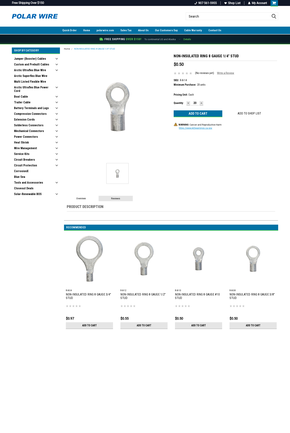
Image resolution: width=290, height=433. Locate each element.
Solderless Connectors (28, 125)
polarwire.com (105, 30)
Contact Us (214, 30)
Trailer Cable (22, 102)
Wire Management (25, 148)
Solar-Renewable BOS (28, 194)
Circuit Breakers (24, 159)
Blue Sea (19, 177)
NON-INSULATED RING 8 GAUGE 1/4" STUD (94, 49)
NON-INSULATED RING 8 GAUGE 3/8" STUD (252, 296)
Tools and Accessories (28, 182)
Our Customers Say (166, 30)
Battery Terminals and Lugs (31, 108)
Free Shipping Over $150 (28, 3)
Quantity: (179, 103)
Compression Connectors (30, 114)
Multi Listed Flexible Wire (30, 81)
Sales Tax (125, 30)
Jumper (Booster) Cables (30, 58)
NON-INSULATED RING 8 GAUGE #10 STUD (197, 296)
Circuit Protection (25, 165)
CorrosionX (21, 171)
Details (187, 39)
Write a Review (225, 73)
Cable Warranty (193, 30)
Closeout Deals (23, 188)
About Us (143, 30)
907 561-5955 (206, 3)
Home (86, 30)
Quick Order (69, 30)
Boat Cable (21, 96)
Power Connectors (26, 136)
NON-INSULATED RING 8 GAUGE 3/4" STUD (88, 296)
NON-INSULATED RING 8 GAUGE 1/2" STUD (143, 296)
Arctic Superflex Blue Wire (30, 76)
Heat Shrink (21, 142)
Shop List (232, 3)
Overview (81, 198)
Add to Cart (89, 325)
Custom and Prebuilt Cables (31, 64)
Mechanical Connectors (29, 131)
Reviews (115, 198)
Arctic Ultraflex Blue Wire (30, 70)
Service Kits (21, 154)
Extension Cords (24, 119)
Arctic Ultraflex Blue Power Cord (31, 89)
